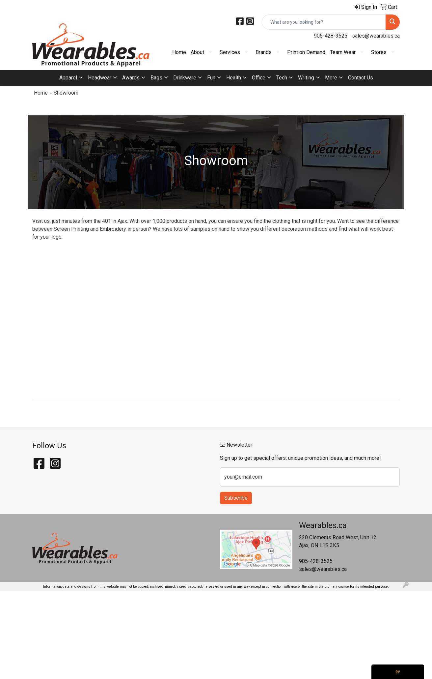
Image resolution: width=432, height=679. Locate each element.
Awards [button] (131, 77)
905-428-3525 (330, 36)
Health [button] (233, 77)
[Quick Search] (324, 22)
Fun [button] (211, 77)
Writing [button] (306, 77)
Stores (379, 52)
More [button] (331, 77)
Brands (264, 52)
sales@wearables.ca (376, 36)
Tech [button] (281, 77)
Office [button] (258, 77)
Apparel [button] (68, 77)
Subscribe (236, 498)
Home (179, 52)
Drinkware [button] (184, 77)
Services (230, 52)
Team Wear (343, 52)
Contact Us (360, 77)
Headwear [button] (99, 77)
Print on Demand (306, 52)
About (197, 52)
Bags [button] (156, 77)
